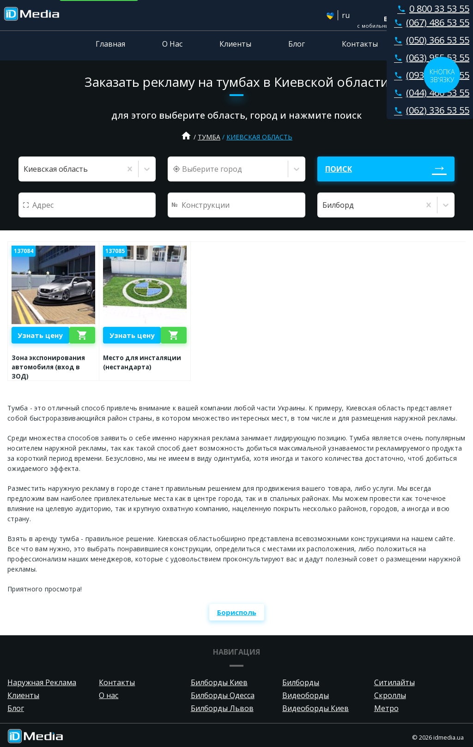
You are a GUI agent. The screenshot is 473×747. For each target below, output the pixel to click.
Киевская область (259, 137)
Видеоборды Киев (315, 708)
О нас (108, 695)
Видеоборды (305, 695)
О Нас (172, 44)
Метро (386, 708)
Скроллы (390, 695)
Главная (110, 44)
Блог (296, 44)
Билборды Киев (219, 682)
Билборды (300, 682)
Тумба (209, 137)
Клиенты (235, 44)
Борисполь (236, 612)
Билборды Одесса (223, 695)
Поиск (338, 169)
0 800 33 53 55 (431, 8)
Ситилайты (394, 682)
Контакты (360, 44)
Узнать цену (40, 335)
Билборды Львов (222, 708)
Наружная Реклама (41, 682)
